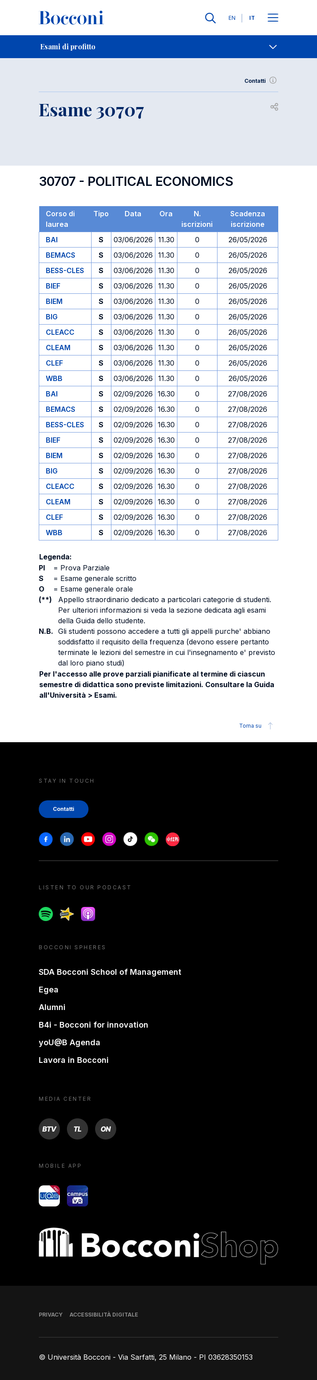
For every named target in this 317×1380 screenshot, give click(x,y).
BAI (52, 239)
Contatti (261, 81)
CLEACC (60, 332)
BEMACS (60, 255)
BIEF (53, 285)
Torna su (257, 726)
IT (252, 18)
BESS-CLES (65, 270)
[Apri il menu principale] (273, 18)
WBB (54, 378)
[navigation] (158, 46)
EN (232, 18)
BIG (52, 316)
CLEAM (58, 347)
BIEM (54, 301)
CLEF (54, 363)
